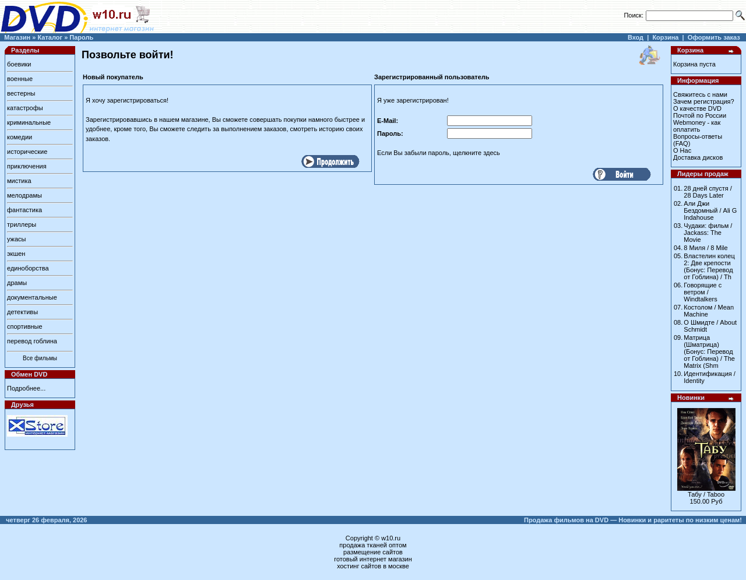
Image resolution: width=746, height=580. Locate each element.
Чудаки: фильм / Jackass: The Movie (708, 232)
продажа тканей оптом (372, 545)
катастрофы (25, 107)
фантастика (24, 209)
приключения (27, 166)
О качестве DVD (697, 108)
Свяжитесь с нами (700, 94)
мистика (19, 180)
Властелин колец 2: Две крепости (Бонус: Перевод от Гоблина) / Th (709, 266)
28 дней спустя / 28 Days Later (708, 192)
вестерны (21, 93)
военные (20, 78)
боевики (19, 64)
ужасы (16, 238)
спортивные (25, 326)
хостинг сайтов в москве (373, 566)
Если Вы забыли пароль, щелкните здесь (438, 152)
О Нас (682, 150)
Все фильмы (40, 358)
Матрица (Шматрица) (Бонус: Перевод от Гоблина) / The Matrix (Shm (709, 351)
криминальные (29, 122)
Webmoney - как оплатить (696, 126)
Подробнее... (26, 388)
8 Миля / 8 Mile (705, 247)
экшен (16, 253)
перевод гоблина (32, 341)
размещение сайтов (373, 552)
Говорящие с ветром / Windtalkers (703, 292)
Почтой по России (699, 115)
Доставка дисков (698, 157)
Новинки (691, 397)
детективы (22, 311)
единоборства (28, 268)
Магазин (17, 37)
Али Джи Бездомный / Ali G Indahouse (710, 210)
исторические (27, 151)
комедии (19, 136)
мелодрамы (24, 195)
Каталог (49, 37)
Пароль (81, 37)
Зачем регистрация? (703, 101)
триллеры (21, 224)
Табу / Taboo (706, 494)
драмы (17, 282)
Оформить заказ (714, 37)
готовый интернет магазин (373, 559)
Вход (635, 37)
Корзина (665, 37)
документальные (32, 297)
